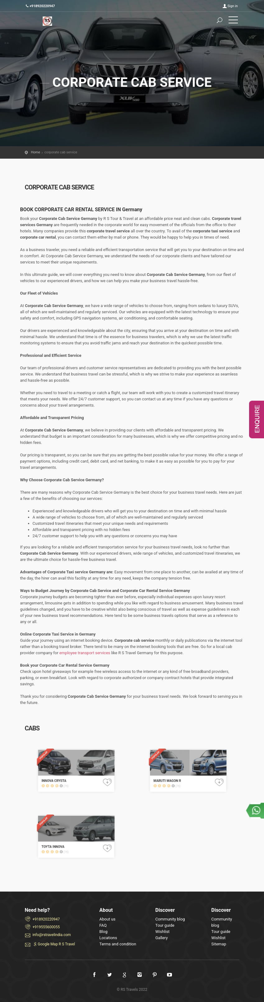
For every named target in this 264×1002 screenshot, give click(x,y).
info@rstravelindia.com (52, 935)
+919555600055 (46, 927)
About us (108, 919)
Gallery (161, 937)
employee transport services (84, 652)
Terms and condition (118, 944)
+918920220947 (46, 919)
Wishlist (162, 931)
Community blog (170, 919)
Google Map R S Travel (54, 944)
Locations (108, 937)
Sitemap (218, 944)
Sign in (233, 6)
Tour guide (164, 925)
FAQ (103, 925)
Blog (104, 931)
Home (35, 152)
